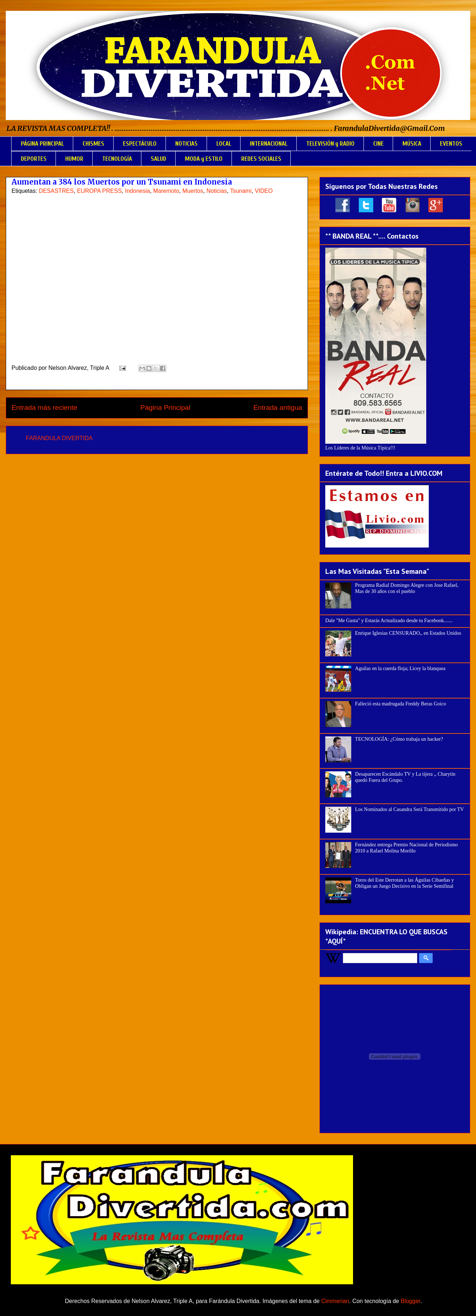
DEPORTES (34, 158)
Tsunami (241, 191)
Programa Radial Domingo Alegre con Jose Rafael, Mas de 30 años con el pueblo (407, 588)
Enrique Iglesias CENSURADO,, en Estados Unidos (408, 633)
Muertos (192, 191)
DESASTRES (56, 191)
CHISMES (93, 143)
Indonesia (137, 191)
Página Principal (165, 407)
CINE (378, 143)
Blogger (410, 1301)
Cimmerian (335, 1301)
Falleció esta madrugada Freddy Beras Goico (400, 703)
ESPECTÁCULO (140, 143)
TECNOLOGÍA (117, 158)
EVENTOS (451, 143)
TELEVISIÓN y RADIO (330, 143)
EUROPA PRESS (99, 191)
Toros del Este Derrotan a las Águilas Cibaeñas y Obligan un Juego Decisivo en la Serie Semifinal (404, 883)
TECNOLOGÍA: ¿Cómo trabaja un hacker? (399, 739)
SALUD (158, 158)
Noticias (216, 191)
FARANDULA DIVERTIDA (59, 438)
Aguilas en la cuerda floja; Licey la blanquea (400, 668)
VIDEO (264, 191)
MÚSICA (411, 143)
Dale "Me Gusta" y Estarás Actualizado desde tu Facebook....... (389, 620)
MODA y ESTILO (203, 158)
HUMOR (74, 158)
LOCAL (223, 143)
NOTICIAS (186, 143)
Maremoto (166, 191)
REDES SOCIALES (261, 158)
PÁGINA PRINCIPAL (42, 143)
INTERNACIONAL (268, 143)
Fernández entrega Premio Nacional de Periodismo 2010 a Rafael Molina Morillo (406, 848)
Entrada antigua (278, 407)
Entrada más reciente (44, 407)
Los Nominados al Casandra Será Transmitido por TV (409, 809)
